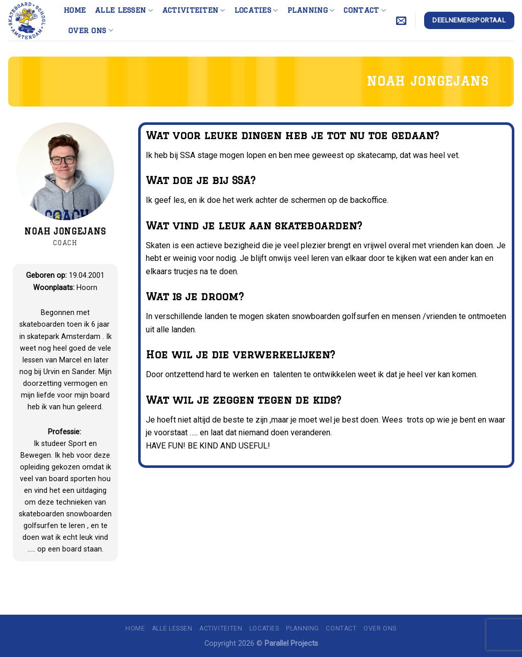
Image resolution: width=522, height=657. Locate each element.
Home (75, 10)
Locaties (256, 10)
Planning (311, 10)
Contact (365, 10)
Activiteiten (193, 10)
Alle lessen (124, 10)
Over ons (90, 30)
